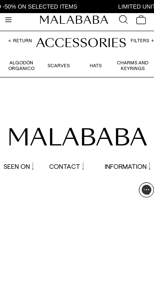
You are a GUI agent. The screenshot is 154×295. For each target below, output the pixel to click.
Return (22, 40)
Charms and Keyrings (132, 65)
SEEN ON (19, 166)
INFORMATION (127, 166)
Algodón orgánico (21, 65)
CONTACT (66, 166)
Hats (96, 65)
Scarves (59, 65)
